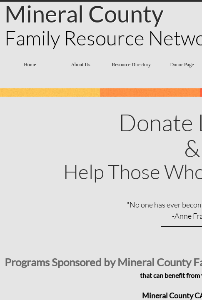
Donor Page (182, 65)
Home (30, 65)
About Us (80, 65)
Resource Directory (131, 65)
